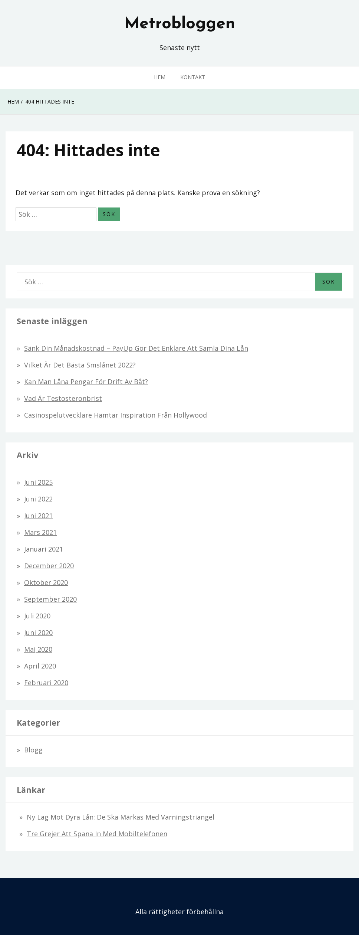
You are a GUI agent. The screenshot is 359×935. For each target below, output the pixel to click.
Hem (159, 77)
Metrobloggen (179, 24)
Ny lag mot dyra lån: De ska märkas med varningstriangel (120, 817)
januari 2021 (43, 549)
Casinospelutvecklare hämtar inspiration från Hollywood (115, 415)
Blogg (33, 749)
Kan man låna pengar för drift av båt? (86, 381)
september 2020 (50, 599)
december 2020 (49, 565)
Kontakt (192, 77)
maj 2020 (38, 649)
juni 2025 (38, 482)
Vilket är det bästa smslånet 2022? (80, 364)
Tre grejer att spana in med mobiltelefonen (97, 833)
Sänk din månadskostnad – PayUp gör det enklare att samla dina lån (136, 348)
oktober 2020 (46, 582)
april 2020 (40, 665)
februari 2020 (46, 682)
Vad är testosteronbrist (63, 398)
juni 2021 (38, 515)
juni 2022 (38, 498)
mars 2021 (40, 532)
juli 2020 (37, 615)
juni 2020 (38, 632)
